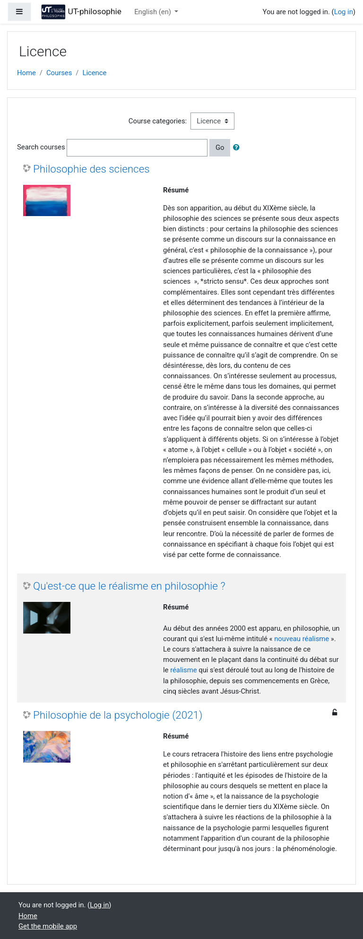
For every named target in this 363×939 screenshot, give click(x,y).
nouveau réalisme (301, 639)
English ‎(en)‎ (153, 12)
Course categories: (158, 121)
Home (26, 73)
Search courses (41, 147)
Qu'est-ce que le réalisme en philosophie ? (129, 586)
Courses (59, 73)
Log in (343, 12)
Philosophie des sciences (91, 169)
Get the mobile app (47, 926)
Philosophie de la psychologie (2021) (117, 715)
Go (220, 147)
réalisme (183, 670)
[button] (238, 147)
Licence (94, 73)
